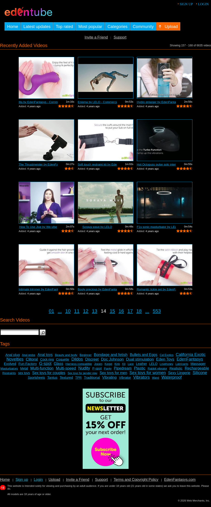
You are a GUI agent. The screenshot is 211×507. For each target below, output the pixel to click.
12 (85, 311)
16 (121, 311)
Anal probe (28, 355)
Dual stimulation (140, 359)
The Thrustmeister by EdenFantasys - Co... (38, 164)
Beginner (86, 355)
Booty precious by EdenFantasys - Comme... (97, 289)
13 (94, 311)
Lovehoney (166, 364)
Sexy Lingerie (179, 373)
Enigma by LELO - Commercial (97, 102)
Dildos (77, 359)
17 (130, 311)
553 (157, 311)
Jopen (98, 364)
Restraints (9, 373)
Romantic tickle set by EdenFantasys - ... (156, 289)
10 (67, 311)
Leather (141, 364)
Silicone (200, 372)
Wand (155, 377)
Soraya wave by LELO (97, 227)
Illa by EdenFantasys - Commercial (38, 102)
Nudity (84, 368)
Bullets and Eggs (143, 355)
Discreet (92, 359)
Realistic (176, 368)
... (60, 311)
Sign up (186, 4)
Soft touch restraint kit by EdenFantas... (97, 164)
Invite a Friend (96, 37)
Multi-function (41, 368)
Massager (198, 364)
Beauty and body (66, 355)
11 (76, 311)
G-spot (45, 363)
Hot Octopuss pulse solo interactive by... (156, 164)
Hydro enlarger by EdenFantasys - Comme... (156, 102)
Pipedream (123, 368)
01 (51, 311)
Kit (123, 364)
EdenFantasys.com (180, 480)
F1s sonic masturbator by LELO (156, 227)
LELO (153, 364)
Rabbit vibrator (157, 368)
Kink (117, 364)
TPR (78, 377)
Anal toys (45, 355)
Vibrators (141, 377)
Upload (54, 480)
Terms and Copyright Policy (136, 480)
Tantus (52, 377)
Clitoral (32, 359)
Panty (108, 368)
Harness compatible (78, 364)
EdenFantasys (190, 359)
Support (120, 37)
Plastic (139, 368)
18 (139, 311)
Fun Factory (27, 364)
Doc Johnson (112, 359)
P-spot (96, 368)
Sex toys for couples (48, 373)
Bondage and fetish (111, 355)
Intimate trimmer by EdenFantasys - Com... (38, 289)
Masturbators (9, 368)
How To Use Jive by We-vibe (38, 227)
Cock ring (47, 359)
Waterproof (171, 377)
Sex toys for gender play (82, 373)
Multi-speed (66, 368)
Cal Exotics (166, 355)
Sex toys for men (113, 373)
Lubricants (181, 364)
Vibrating (109, 377)
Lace (131, 364)
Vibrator (125, 377)
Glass (58, 364)
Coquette (62, 359)
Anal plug (12, 355)
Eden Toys (165, 359)
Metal (24, 368)
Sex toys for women (147, 372)
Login (203, 4)
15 (112, 311)
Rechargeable (197, 368)
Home (5, 480)
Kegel (108, 364)
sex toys (24, 373)
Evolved (10, 364)
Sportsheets (36, 377)
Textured (66, 377)
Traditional (92, 377)
